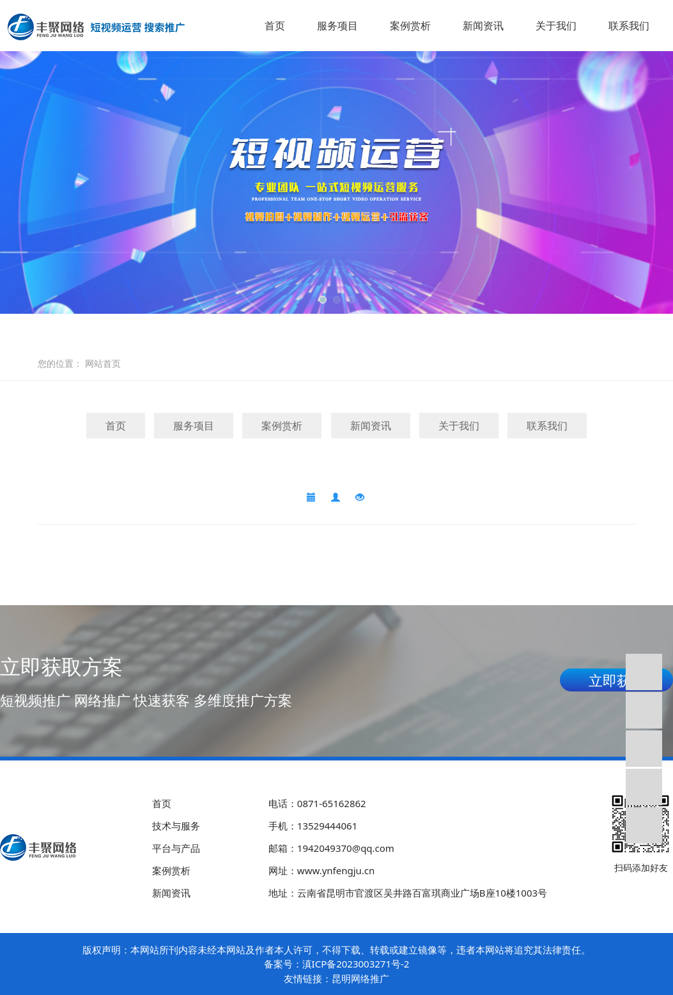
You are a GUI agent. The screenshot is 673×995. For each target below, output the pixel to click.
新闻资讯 (483, 26)
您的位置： (60, 363)
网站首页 (103, 363)
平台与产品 (176, 848)
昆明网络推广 (360, 978)
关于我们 (556, 26)
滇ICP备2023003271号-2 (356, 963)
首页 (275, 26)
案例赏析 (410, 26)
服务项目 (337, 26)
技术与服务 (176, 825)
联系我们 (628, 26)
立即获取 (617, 680)
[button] (323, 300)
